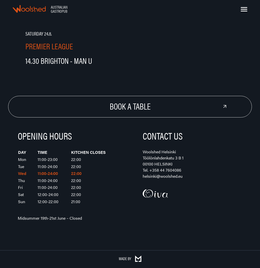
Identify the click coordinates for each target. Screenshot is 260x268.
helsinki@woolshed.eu (163, 176)
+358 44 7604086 (165, 170)
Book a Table (130, 106)
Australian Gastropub (59, 9)
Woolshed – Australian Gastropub (29, 9)
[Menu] (244, 9)
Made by (130, 258)
